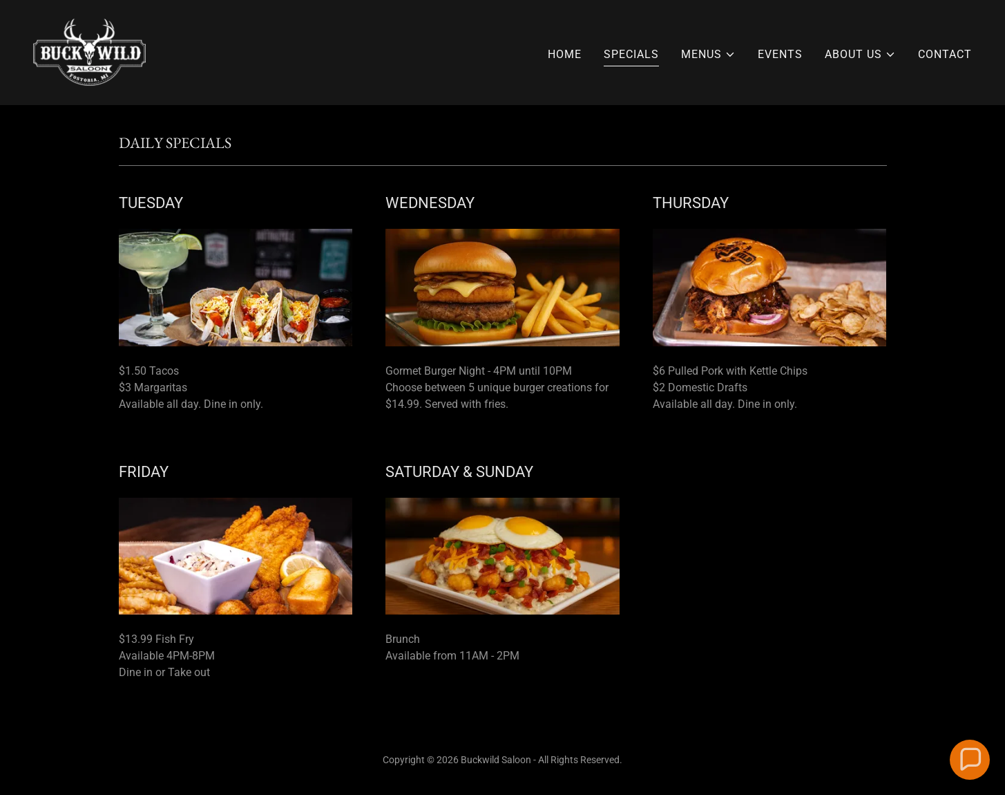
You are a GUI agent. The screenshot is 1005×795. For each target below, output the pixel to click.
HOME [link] (565, 54)
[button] (708, 54)
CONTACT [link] (945, 54)
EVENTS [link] (780, 54)
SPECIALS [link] (631, 54)
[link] (89, 51)
